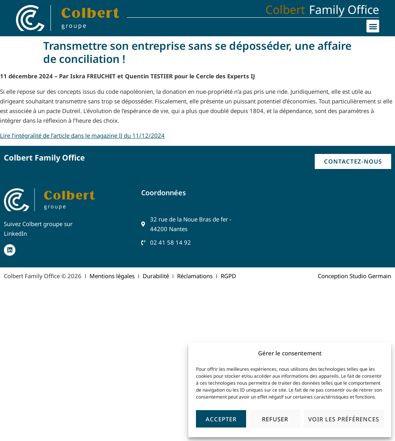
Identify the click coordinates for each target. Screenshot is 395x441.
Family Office (344, 9)
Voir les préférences (343, 419)
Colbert (285, 9)
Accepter (221, 419)
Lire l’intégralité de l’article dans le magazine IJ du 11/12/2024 (82, 135)
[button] (372, 26)
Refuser (275, 419)
